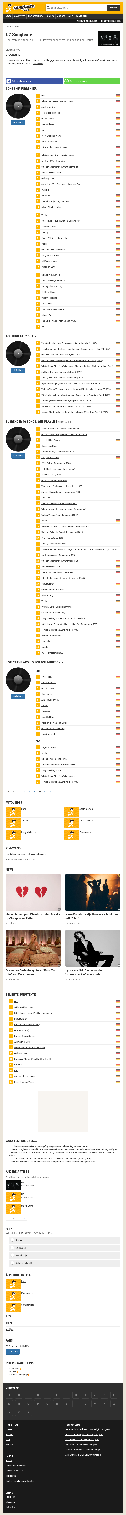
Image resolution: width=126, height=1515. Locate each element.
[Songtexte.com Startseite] (21, 8)
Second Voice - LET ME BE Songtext (82, 1439)
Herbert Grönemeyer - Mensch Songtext (83, 1450)
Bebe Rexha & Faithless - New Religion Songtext (87, 1429)
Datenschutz (12, 1471)
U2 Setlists (14, 1368)
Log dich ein (11, 854)
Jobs (8, 1439)
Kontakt (9, 1444)
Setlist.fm (10, 1507)
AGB (21, 1471)
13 (45, 791)
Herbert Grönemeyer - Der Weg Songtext (84, 1434)
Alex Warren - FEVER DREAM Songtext (83, 1455)
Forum (9, 1460)
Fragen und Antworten (16, 1465)
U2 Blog (12, 1372)
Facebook (10, 1497)
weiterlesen (38, 64)
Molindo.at (10, 1502)
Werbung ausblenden (87, 21)
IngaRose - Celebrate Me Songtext (81, 1444)
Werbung (10, 1434)
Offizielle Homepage (18, 1374)
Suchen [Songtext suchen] (113, 7)
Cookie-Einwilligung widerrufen (20, 1481)
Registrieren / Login (111, 21)
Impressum (11, 1476)
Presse (9, 1429)
